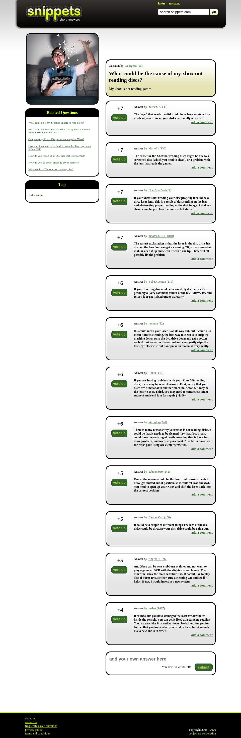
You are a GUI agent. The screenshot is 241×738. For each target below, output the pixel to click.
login (161, 3)
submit (203, 667)
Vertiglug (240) (157, 422)
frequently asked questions (41, 726)
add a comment (202, 122)
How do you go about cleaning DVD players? (53, 162)
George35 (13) (133, 65)
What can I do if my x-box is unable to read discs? (56, 122)
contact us (31, 722)
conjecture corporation (202, 733)
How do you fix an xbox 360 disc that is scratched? (56, 155)
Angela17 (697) (158, 559)
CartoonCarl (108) (159, 517)
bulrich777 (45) (157, 107)
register (174, 3)
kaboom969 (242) (159, 471)
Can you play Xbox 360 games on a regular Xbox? (56, 139)
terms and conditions (37, 733)
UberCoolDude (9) (159, 190)
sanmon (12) (156, 323)
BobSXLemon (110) (160, 281)
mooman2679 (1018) (161, 236)
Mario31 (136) (157, 148)
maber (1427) (156, 608)
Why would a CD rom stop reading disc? (50, 169)
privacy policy (33, 729)
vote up (119, 118)
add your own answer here (161, 659)
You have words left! (176, 667)
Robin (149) (155, 373)
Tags (62, 184)
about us (30, 718)
